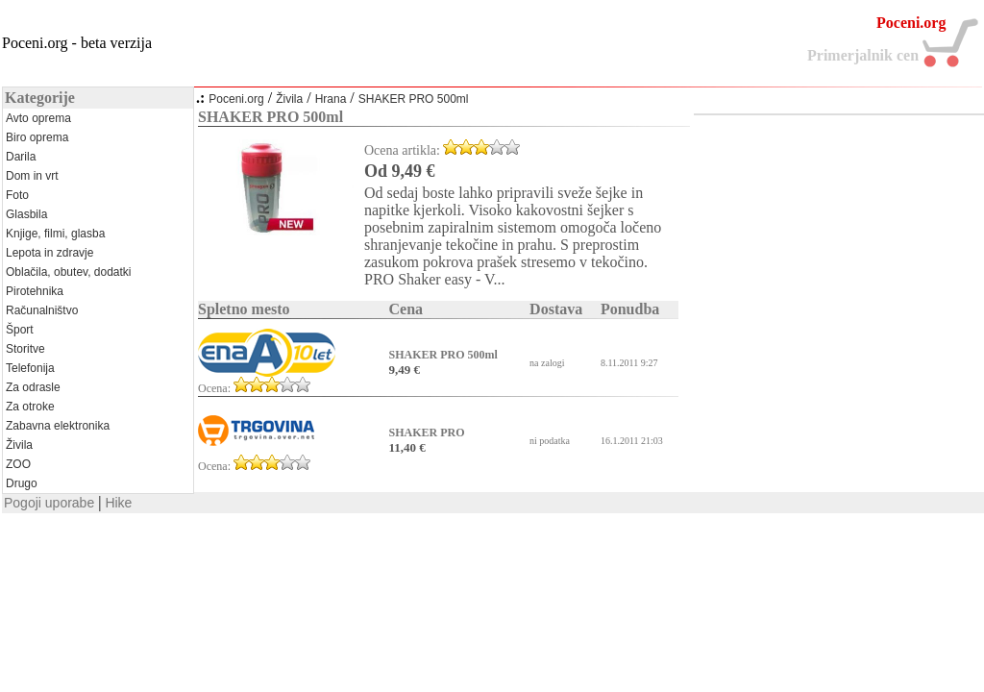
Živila (289, 99)
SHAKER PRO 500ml (413, 99)
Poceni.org (236, 99)
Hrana (331, 99)
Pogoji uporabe (49, 502)
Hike (118, 502)
